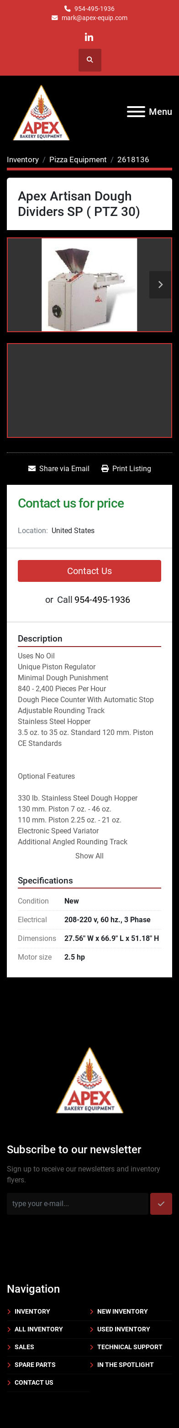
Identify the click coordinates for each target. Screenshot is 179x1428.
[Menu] (136, 111)
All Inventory (39, 1329)
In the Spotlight (125, 1364)
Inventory (32, 1311)
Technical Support (130, 1347)
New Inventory (122, 1311)
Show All (89, 856)
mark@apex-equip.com (94, 17)
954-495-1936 (94, 8)
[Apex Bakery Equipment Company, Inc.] (90, 1078)
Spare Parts (35, 1364)
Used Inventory (123, 1329)
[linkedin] (89, 37)
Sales (24, 1347)
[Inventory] (23, 159)
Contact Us (89, 570)
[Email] (77, 1204)
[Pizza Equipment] (78, 159)
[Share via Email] (58, 469)
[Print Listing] (126, 469)
